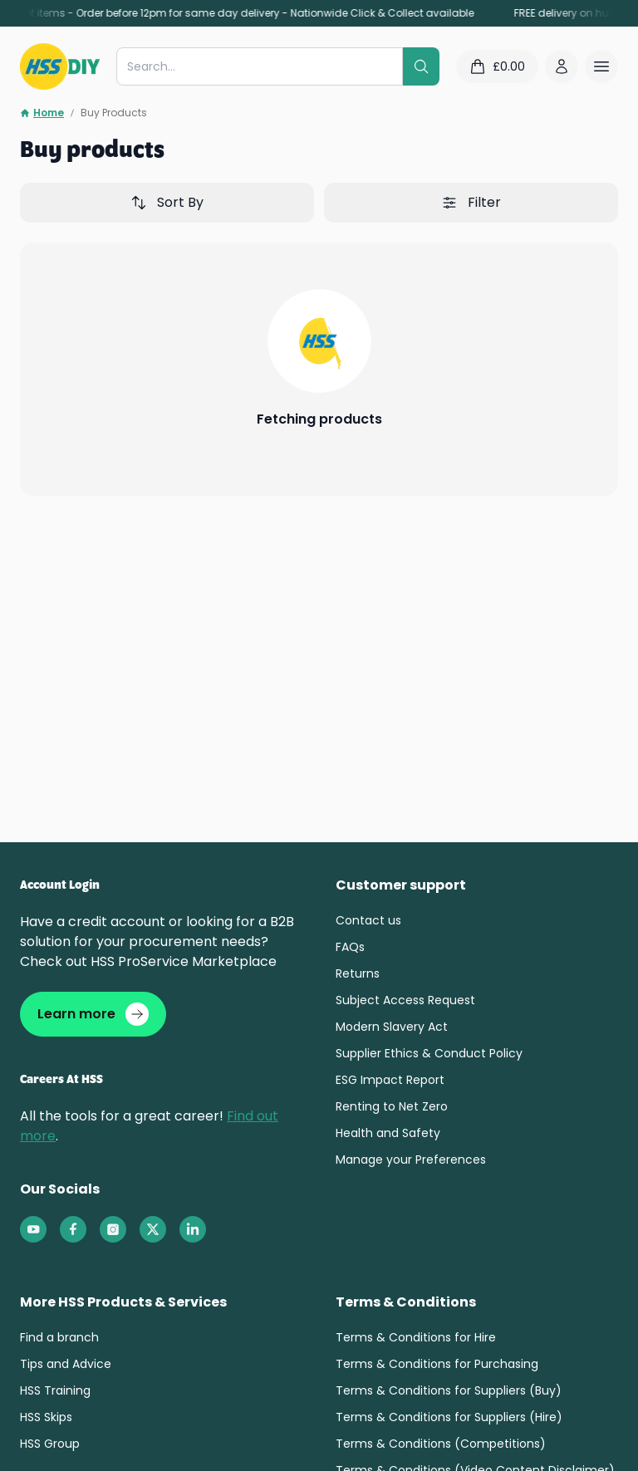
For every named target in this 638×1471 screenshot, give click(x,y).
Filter (471, 202)
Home (42, 113)
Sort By (167, 202)
